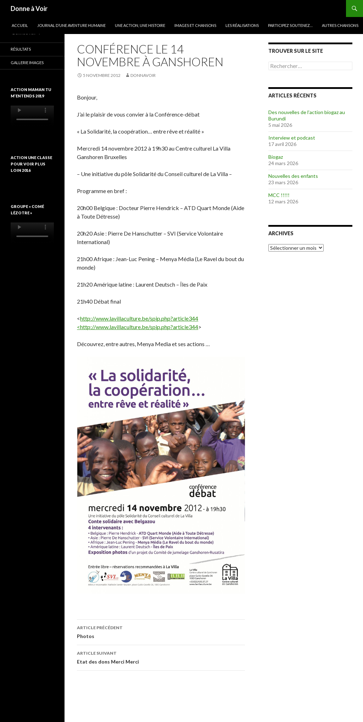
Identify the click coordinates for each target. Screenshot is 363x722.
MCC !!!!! (279, 195)
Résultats (21, 49)
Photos (161, 631)
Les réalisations (242, 25)
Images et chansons (195, 25)
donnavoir (143, 75)
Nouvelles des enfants (293, 176)
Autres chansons (340, 25)
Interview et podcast (291, 138)
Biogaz (275, 157)
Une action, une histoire (140, 25)
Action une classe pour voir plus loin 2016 (31, 164)
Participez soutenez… (290, 25)
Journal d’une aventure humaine (71, 25)
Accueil (20, 25)
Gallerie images (27, 62)
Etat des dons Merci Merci (161, 657)
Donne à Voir (29, 8)
